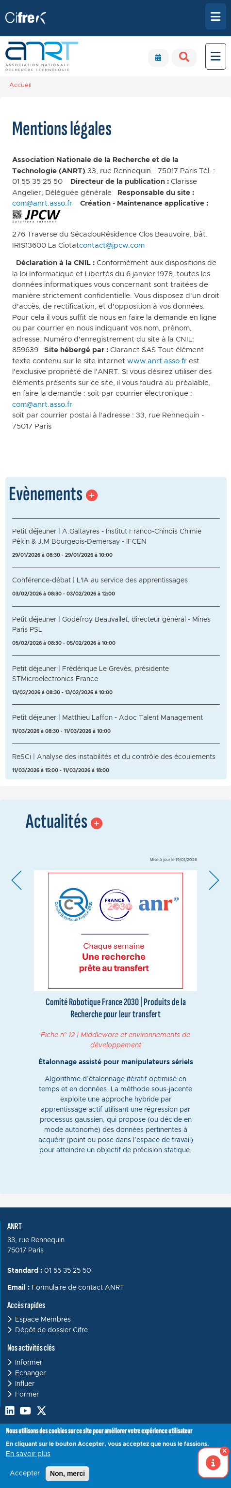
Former (27, 1394)
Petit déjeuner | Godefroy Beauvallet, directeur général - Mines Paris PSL (111, 624)
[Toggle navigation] (215, 16)
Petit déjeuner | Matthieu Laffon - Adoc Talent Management (107, 717)
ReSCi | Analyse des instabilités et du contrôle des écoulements (113, 757)
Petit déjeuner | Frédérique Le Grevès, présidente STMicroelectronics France (90, 674)
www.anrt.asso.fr (157, 361)
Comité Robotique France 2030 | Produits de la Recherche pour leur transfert (116, 1008)
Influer (24, 1384)
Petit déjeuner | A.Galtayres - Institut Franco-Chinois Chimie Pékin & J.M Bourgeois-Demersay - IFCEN (106, 536)
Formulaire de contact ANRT (78, 1287)
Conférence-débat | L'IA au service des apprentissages (100, 580)
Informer (28, 1362)
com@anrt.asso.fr (42, 203)
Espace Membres (43, 1319)
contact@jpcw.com (112, 245)
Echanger (30, 1373)
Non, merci (67, 1473)
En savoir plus (28, 1454)
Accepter (25, 1473)
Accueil (20, 85)
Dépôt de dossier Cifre (51, 1330)
